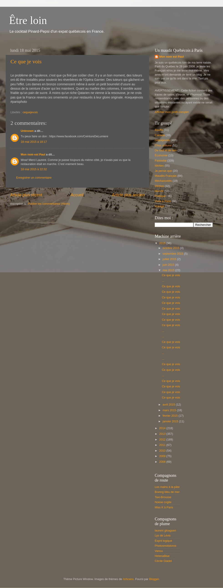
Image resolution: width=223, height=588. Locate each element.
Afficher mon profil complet (172, 112)
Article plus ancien (128, 195)
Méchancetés (163, 180)
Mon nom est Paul (33, 154)
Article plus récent (26, 195)
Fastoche (161, 160)
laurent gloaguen (165, 530)
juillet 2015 (170, 259)
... (163, 280)
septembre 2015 (173, 253)
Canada (160, 135)
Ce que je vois (26, 61)
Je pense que (163, 170)
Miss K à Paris (164, 507)
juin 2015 (169, 264)
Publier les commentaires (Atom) (49, 203)
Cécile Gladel (163, 561)
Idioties (159, 165)
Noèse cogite (163, 502)
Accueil (77, 195)
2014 (162, 428)
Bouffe (159, 130)
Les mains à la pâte (167, 487)
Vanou (159, 551)
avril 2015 (169, 404)
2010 (162, 450)
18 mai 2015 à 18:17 (34, 141)
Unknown (27, 131)
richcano (128, 579)
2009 (162, 456)
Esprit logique (163, 540)
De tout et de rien (166, 150)
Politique (160, 196)
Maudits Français (166, 175)
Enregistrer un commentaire (33, 177)
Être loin (28, 20)
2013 (162, 433)
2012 (162, 439)
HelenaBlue (162, 556)
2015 (162, 243)
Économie (161, 155)
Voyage (159, 206)
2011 (162, 445)
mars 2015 (170, 410)
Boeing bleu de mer (167, 492)
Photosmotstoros (165, 545)
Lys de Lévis (163, 535)
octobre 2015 (171, 248)
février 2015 (171, 415)
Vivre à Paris (163, 201)
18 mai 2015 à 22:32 (34, 169)
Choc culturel (163, 145)
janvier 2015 (171, 421)
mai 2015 (169, 270)
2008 (162, 461)
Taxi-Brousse (163, 497)
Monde (159, 191)
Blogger (154, 579)
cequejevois (30, 112)
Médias (159, 186)
